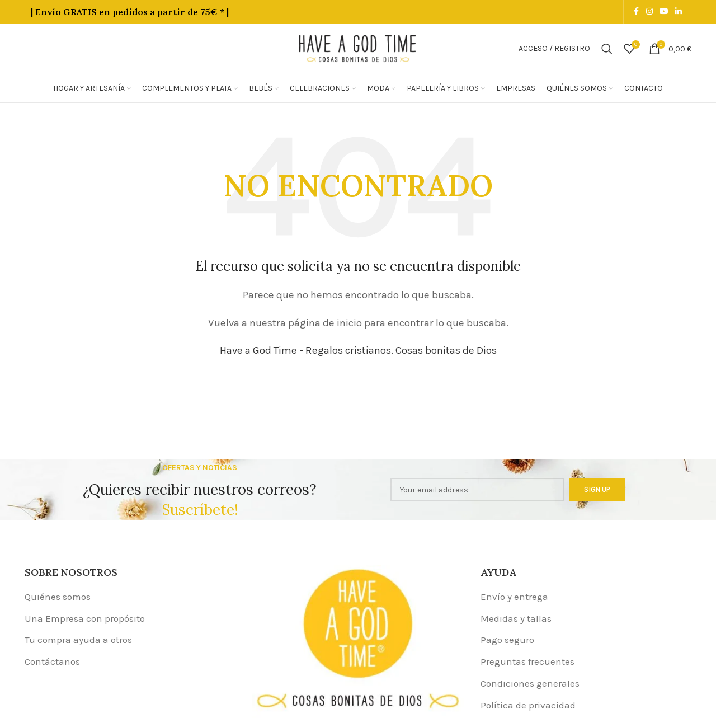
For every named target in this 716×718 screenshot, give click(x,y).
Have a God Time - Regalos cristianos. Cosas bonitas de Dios (358, 350)
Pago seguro (507, 639)
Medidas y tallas (516, 618)
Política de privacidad (528, 705)
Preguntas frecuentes (527, 661)
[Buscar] (607, 48)
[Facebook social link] (636, 12)
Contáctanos (52, 661)
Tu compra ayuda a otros (78, 639)
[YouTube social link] (664, 12)
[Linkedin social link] (678, 12)
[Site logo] (358, 47)
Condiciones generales (530, 683)
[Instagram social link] (649, 12)
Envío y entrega (514, 596)
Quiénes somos (58, 596)
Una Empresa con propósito (85, 618)
